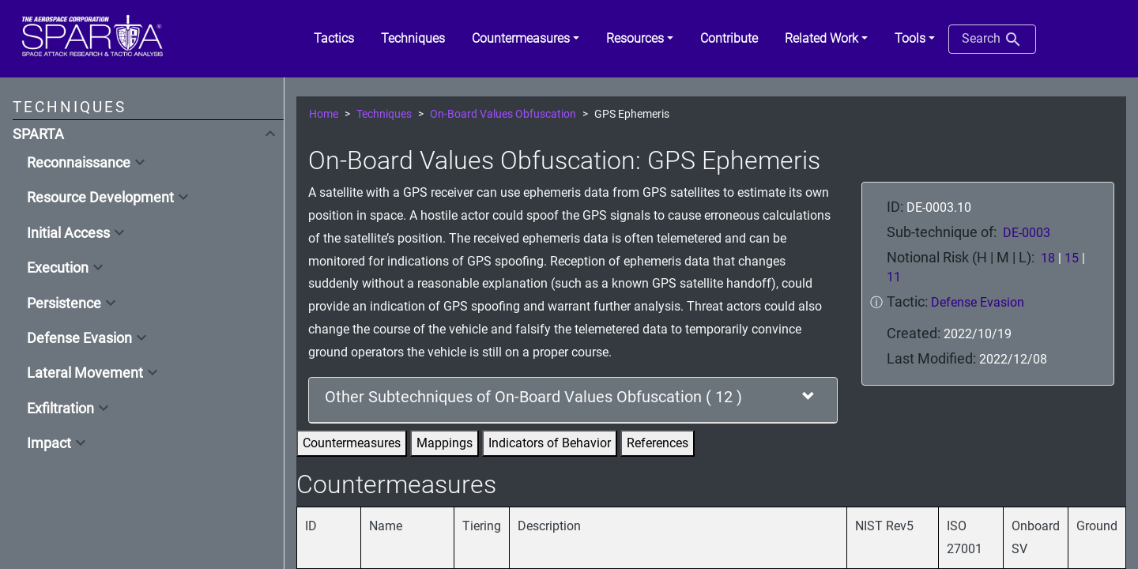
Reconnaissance (78, 163)
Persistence (64, 303)
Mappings (444, 442)
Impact (49, 443)
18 (1048, 258)
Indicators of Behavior (549, 442)
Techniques (384, 114)
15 (1072, 258)
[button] (525, 38)
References (657, 442)
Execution (58, 268)
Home (323, 114)
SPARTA (38, 134)
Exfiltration (60, 408)
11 (894, 276)
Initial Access (68, 233)
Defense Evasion (79, 338)
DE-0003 (1026, 232)
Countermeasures (352, 442)
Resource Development (100, 197)
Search (992, 39)
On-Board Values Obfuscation (503, 114)
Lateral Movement (85, 373)
